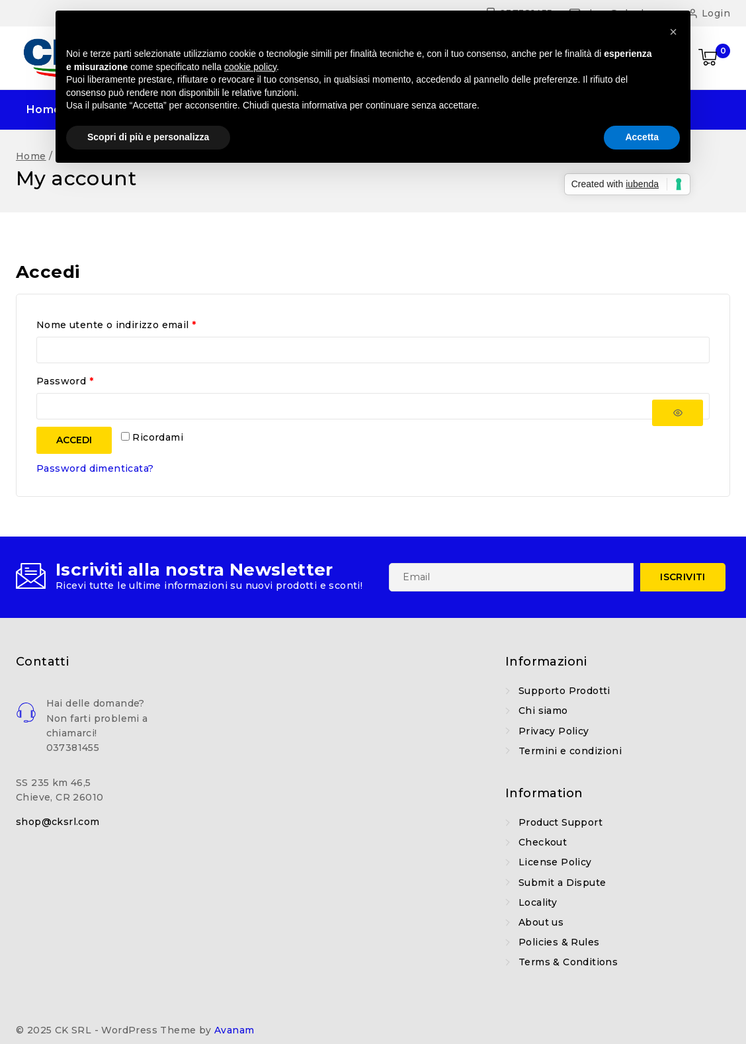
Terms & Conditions (568, 962)
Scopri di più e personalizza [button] (148, 137)
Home (44, 109)
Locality (537, 902)
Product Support (560, 822)
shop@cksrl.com (58, 822)
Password (68, 381)
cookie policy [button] (250, 67)
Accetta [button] (642, 137)
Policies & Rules (558, 942)
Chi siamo (543, 711)
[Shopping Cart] (714, 58)
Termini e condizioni (570, 751)
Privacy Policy (553, 731)
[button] (673, 31)
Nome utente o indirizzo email (119, 325)
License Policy (555, 862)
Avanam (234, 1030)
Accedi (74, 440)
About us (540, 922)
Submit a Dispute (562, 883)
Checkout (542, 842)
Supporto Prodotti (564, 691)
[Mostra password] (677, 413)
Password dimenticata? (94, 468)
